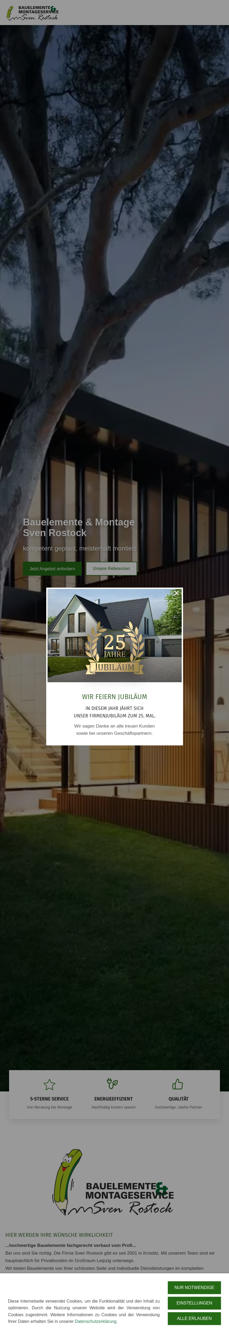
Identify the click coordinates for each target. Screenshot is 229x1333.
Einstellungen (194, 1305)
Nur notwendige (194, 1290)
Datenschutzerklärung (96, 1324)
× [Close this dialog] (176, 594)
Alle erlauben (194, 1321)
